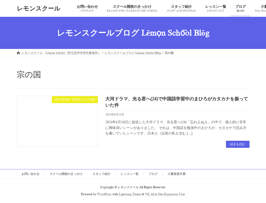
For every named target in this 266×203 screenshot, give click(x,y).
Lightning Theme (130, 194)
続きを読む (237, 144)
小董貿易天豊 (177, 174)
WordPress (104, 194)
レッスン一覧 (130, 174)
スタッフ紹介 (102, 174)
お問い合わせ (31, 174)
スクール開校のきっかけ (66, 174)
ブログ (153, 174)
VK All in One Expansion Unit (165, 194)
